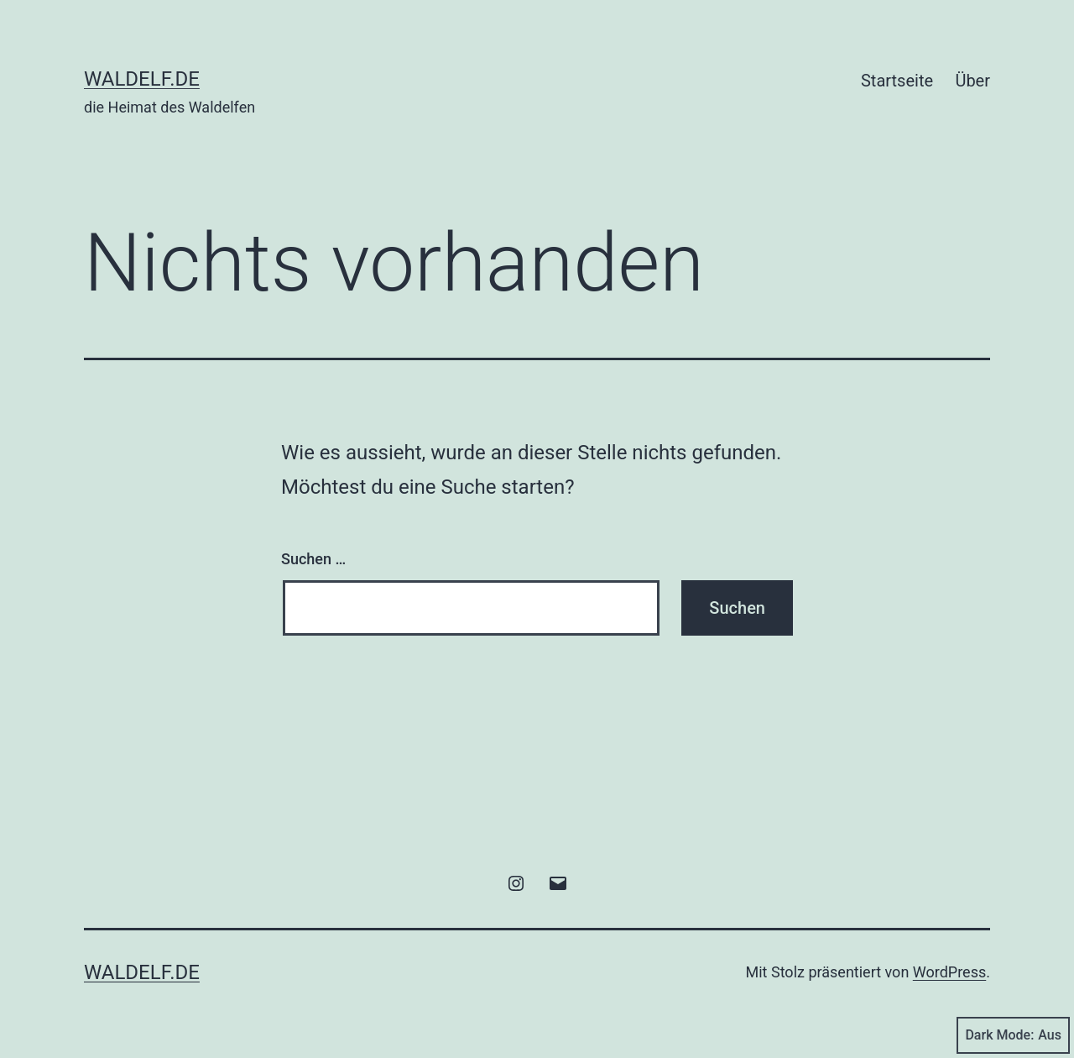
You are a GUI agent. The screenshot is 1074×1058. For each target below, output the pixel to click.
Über (972, 81)
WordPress (949, 972)
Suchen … (313, 559)
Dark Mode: (1013, 1035)
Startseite (897, 81)
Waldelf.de (142, 79)
